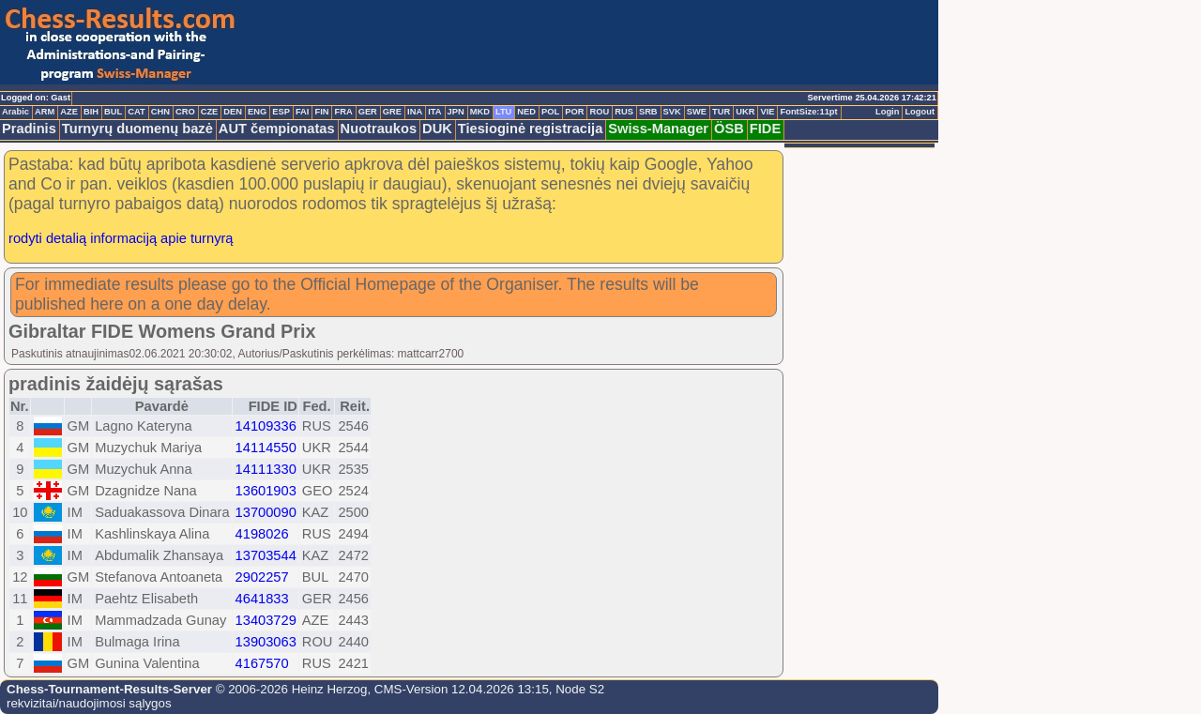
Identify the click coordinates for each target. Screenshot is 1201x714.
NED (526, 111)
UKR (745, 111)
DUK (437, 128)
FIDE (765, 128)
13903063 (266, 641)
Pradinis (29, 128)
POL (550, 111)
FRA (343, 111)
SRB (648, 111)
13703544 (266, 555)
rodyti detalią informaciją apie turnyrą (121, 238)
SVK (672, 111)
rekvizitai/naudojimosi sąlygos (89, 703)
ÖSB (729, 128)
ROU (599, 111)
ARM (44, 111)
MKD (480, 111)
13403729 (266, 620)
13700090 (266, 512)
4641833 (262, 598)
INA (414, 111)
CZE (210, 111)
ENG (257, 111)
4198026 (262, 533)
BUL (113, 111)
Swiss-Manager (658, 128)
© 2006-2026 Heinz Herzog (289, 689)
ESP (281, 111)
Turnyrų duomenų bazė (137, 128)
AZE (69, 111)
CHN (160, 111)
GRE (392, 111)
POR (574, 111)
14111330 (266, 469)
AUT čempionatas (277, 128)
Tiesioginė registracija (530, 128)
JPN (456, 111)
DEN (232, 111)
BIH (91, 111)
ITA (434, 111)
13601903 (266, 490)
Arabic (15, 111)
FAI (303, 111)
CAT (136, 111)
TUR (721, 111)
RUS (624, 111)
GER (367, 111)
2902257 (262, 577)
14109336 (266, 425)
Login (887, 111)
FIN (321, 111)
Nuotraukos (379, 128)
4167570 (262, 663)
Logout (920, 111)
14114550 (266, 447)
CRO (185, 111)
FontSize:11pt (808, 111)
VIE (767, 111)
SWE (697, 111)
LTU (503, 111)
